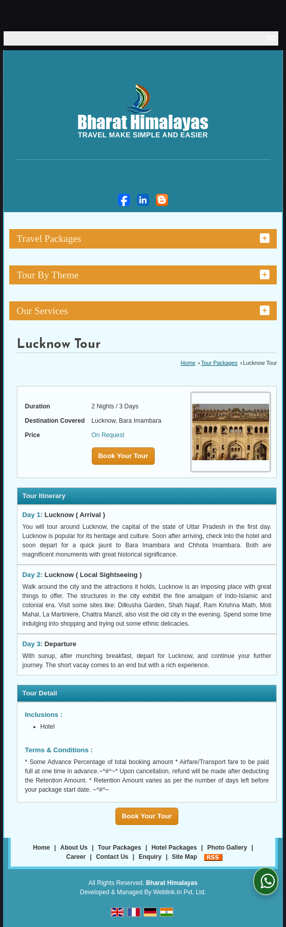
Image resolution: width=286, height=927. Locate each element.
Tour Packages (219, 363)
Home (188, 363)
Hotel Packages (174, 847)
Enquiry (150, 856)
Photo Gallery (227, 847)
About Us (74, 847)
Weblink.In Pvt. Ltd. (179, 892)
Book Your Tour (123, 456)
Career (76, 856)
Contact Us (112, 856)
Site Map (184, 856)
